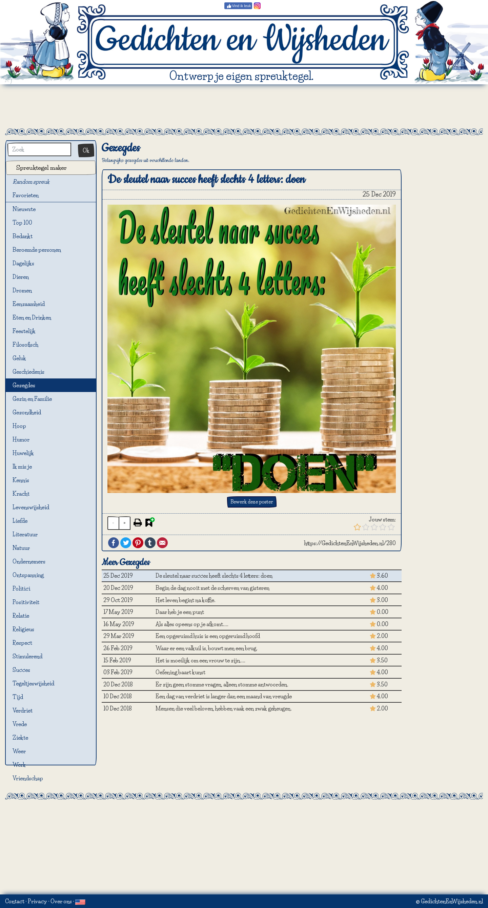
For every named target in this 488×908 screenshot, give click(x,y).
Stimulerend (27, 656)
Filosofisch (25, 344)
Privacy (37, 901)
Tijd (18, 697)
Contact (14, 901)
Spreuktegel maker (41, 167)
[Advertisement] (244, 106)
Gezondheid (27, 412)
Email (162, 542)
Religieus (23, 629)
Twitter (125, 542)
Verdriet (23, 710)
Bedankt (23, 236)
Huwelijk (23, 453)
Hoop (19, 425)
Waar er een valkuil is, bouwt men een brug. (207, 648)
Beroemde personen (37, 249)
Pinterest (138, 542)
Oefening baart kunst (180, 672)
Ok (86, 150)
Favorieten (29, 196)
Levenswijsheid (31, 507)
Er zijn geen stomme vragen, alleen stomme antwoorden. (222, 684)
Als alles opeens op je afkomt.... (192, 624)
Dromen (22, 290)
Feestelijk (24, 331)
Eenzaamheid (29, 304)
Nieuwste (24, 209)
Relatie (21, 615)
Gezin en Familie (32, 398)
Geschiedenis (28, 371)
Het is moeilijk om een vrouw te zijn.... (200, 660)
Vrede (20, 724)
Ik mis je (22, 466)
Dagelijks (23, 263)
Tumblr (150, 542)
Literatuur (25, 534)
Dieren (21, 276)
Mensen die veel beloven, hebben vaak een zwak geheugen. (224, 708)
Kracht (21, 493)
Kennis (21, 480)
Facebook (113, 542)
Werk (19, 764)
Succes (21, 669)
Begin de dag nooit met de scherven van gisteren (212, 587)
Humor (21, 439)
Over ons (61, 901)
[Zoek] (39, 149)
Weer (19, 751)
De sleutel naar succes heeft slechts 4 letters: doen (214, 575)
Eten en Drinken (32, 317)
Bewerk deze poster (251, 502)
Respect (22, 642)
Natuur (21, 547)
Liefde (20, 520)
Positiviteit (26, 602)
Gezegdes (24, 385)
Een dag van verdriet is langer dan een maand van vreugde (224, 696)
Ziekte (20, 737)
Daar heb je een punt (180, 611)
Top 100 (22, 222)
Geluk (19, 358)
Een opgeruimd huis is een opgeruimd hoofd (208, 636)
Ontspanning (28, 575)
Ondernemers (29, 561)
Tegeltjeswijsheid (33, 683)
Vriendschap (28, 778)
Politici (21, 588)
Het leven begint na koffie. (186, 600)
